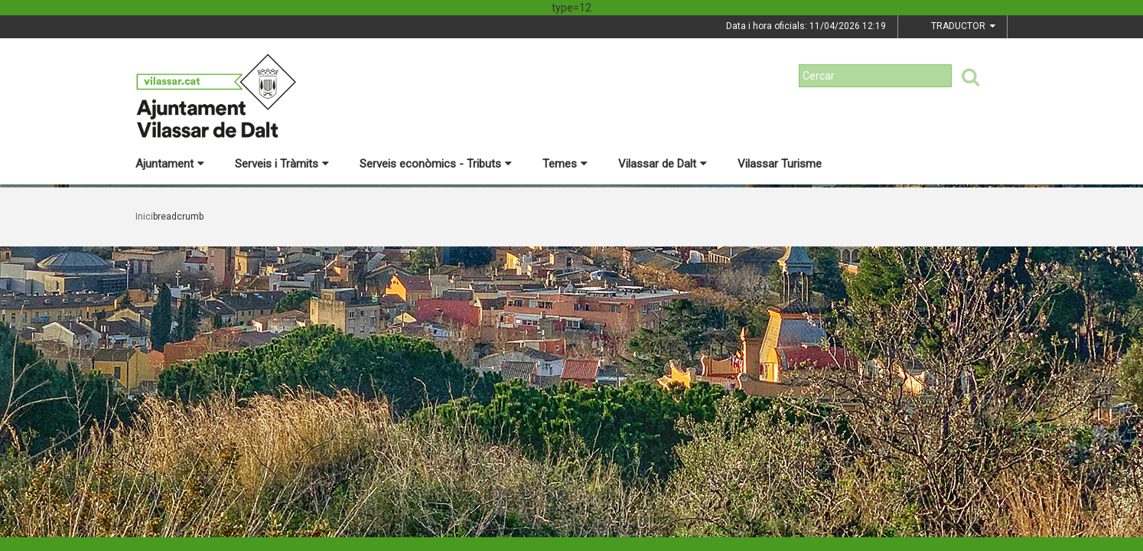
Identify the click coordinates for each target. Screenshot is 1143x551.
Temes (565, 164)
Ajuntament (169, 164)
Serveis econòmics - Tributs (436, 164)
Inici (144, 216)
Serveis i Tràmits (282, 164)
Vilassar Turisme (780, 164)
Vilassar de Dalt (662, 164)
